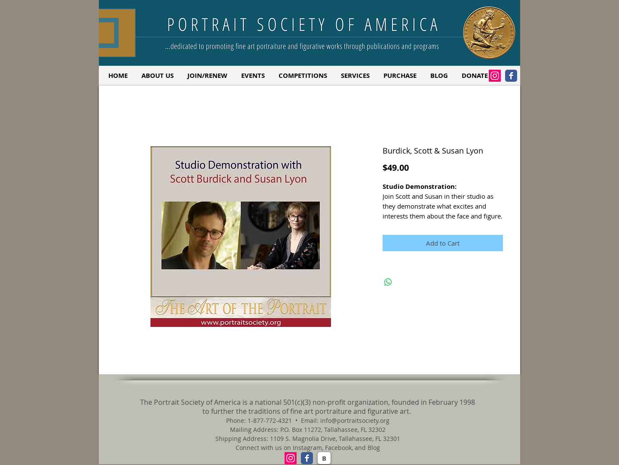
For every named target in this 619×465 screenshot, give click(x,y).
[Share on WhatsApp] (388, 282)
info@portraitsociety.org (354, 420)
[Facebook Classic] (511, 76)
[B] (324, 458)
